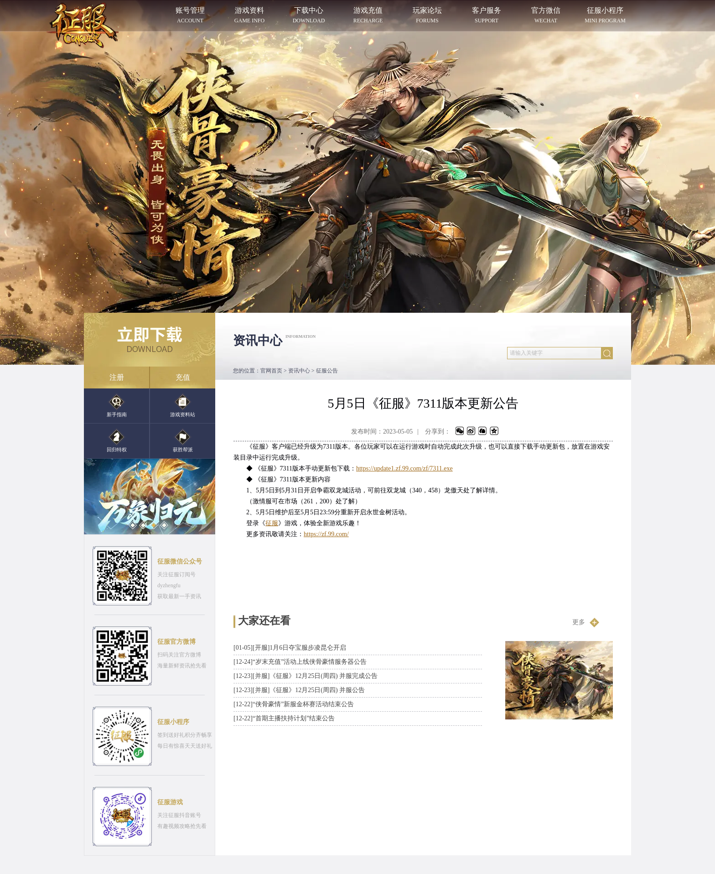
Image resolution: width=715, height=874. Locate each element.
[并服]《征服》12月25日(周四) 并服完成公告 (305, 675)
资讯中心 (299, 370)
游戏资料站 (182, 405)
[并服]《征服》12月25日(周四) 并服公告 (299, 690)
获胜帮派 (183, 440)
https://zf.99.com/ (326, 534)
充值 (183, 377)
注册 (116, 377)
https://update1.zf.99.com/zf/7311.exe (404, 468)
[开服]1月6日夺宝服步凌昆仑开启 (289, 647)
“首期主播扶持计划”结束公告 (284, 718)
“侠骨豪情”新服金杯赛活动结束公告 (293, 704)
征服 (271, 523)
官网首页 (271, 370)
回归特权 (117, 440)
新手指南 (117, 405)
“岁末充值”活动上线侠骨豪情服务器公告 (300, 661)
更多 (585, 622)
